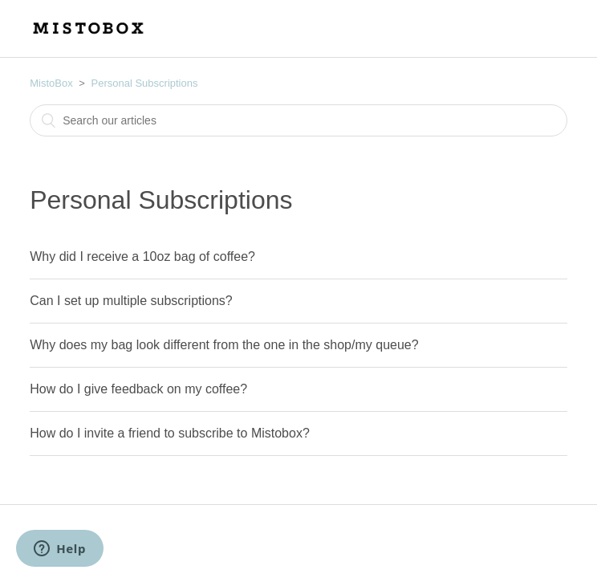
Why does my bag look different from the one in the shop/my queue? (224, 345)
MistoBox (51, 83)
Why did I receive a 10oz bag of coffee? (142, 256)
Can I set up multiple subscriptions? (131, 300)
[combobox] (298, 120)
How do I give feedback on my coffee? (138, 389)
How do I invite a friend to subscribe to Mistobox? (170, 433)
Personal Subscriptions (144, 83)
